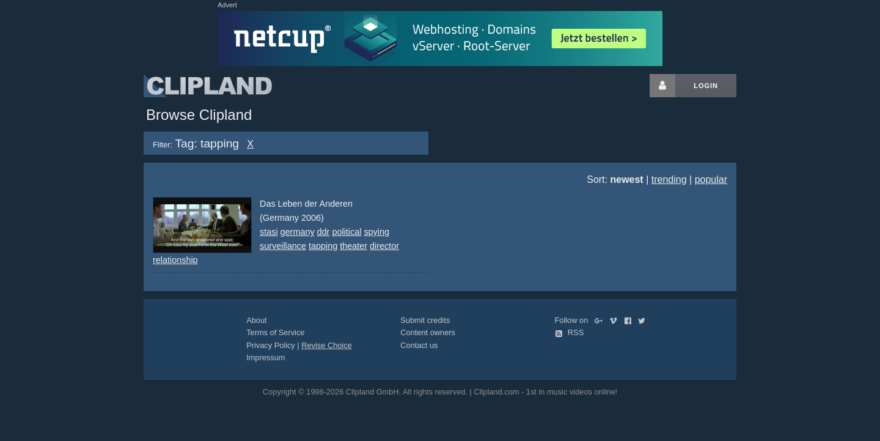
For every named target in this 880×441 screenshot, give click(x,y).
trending (669, 179)
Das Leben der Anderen (306, 204)
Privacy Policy (270, 345)
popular (711, 179)
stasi (269, 232)
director (384, 246)
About (256, 320)
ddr (323, 232)
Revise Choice (326, 345)
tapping (323, 246)
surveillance (283, 246)
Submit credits (425, 320)
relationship (175, 260)
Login (706, 85)
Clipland (208, 85)
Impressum (265, 357)
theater (353, 246)
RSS (569, 332)
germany (297, 232)
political (346, 232)
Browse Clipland (199, 114)
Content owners (427, 332)
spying (376, 232)
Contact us (419, 345)
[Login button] (662, 85)
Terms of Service (275, 332)
